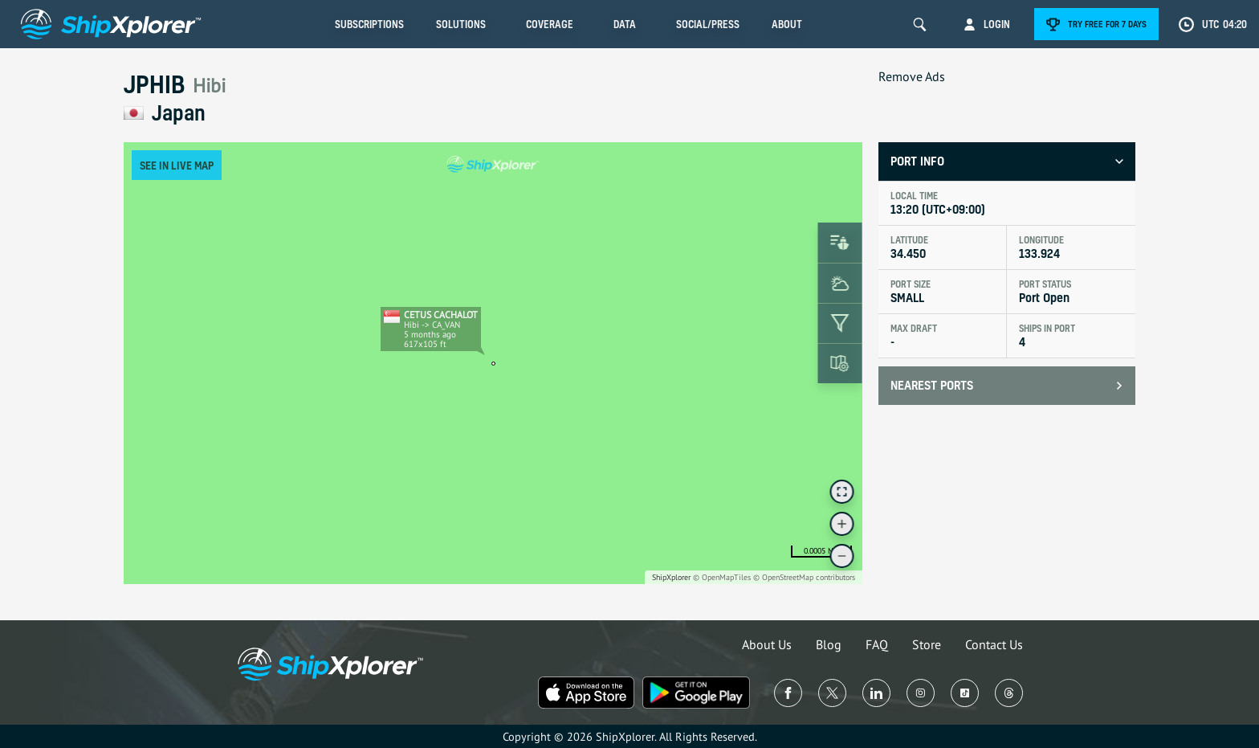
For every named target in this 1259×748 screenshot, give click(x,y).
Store (926, 644)
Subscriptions (369, 24)
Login (997, 24)
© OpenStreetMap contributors (804, 577)
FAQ (877, 644)
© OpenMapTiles (722, 577)
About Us (767, 644)
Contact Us (994, 644)
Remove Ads (911, 76)
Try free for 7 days (1107, 24)
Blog (828, 644)
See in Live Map (177, 165)
